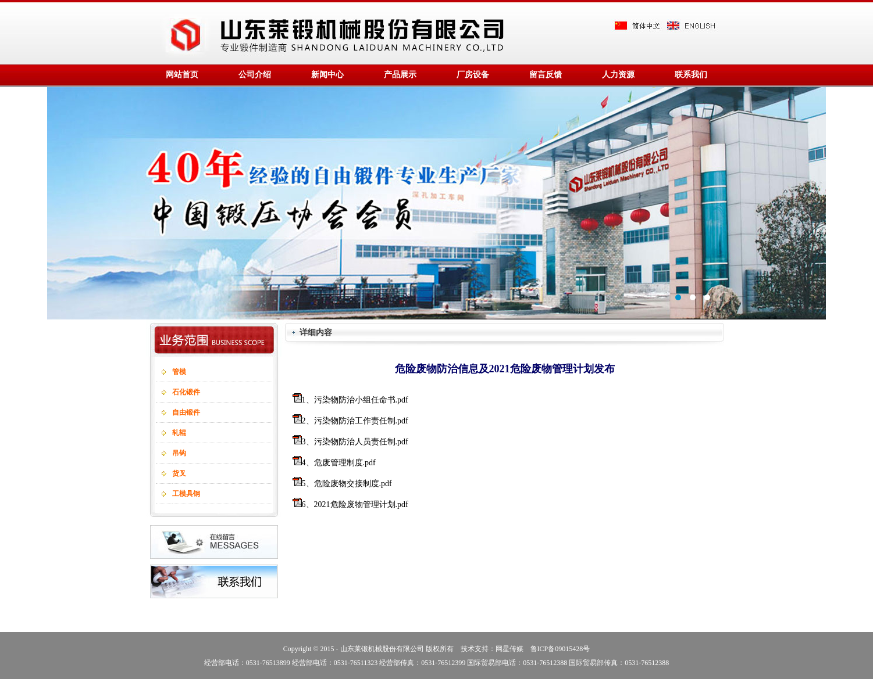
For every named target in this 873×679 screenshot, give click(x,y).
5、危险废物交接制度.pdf (347, 483)
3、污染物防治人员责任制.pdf (355, 441)
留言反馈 (545, 74)
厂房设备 (473, 74)
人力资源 (618, 74)
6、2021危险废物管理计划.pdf (355, 504)
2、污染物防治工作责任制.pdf (355, 420)
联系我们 (691, 74)
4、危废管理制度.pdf (339, 462)
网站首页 (182, 74)
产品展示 (400, 74)
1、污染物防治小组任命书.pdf (355, 400)
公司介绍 (254, 74)
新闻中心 (327, 74)
